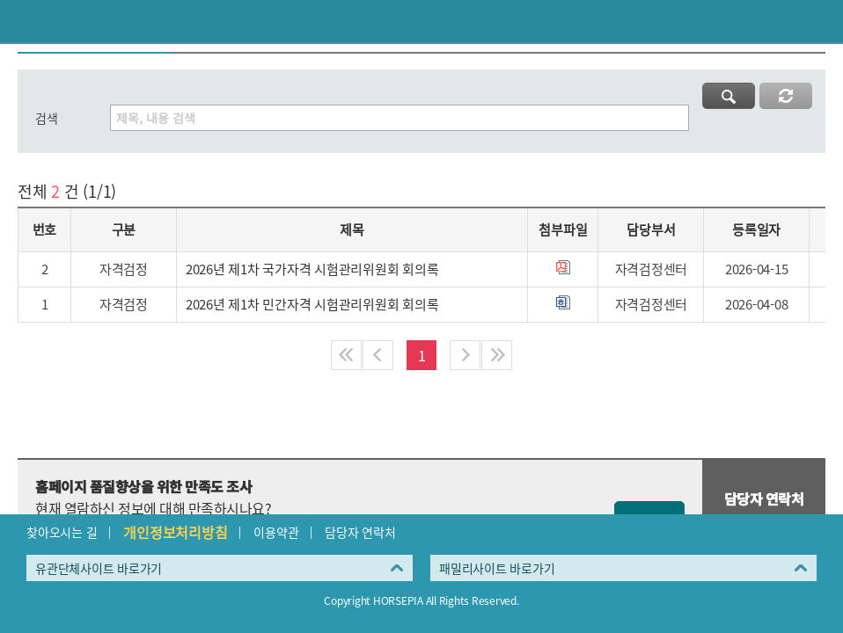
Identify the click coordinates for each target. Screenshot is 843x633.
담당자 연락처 (360, 532)
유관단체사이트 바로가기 (98, 568)
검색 (46, 118)
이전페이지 (21, 21)
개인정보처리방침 (175, 532)
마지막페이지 (496, 355)
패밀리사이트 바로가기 (496, 568)
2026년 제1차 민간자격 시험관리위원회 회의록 (312, 304)
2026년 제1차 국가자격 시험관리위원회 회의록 (312, 269)
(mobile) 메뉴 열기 (822, 21)
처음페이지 (346, 355)
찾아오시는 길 (61, 532)
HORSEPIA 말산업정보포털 (421, 21)
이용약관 (275, 532)
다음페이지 (465, 355)
